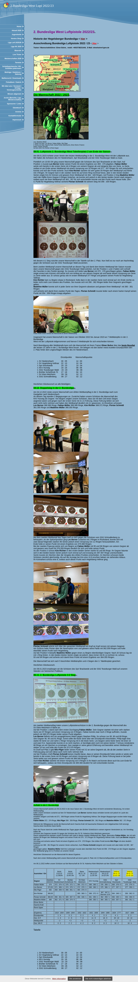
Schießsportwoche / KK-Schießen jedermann (11, 67)
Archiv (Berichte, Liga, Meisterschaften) (12, 99)
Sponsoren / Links (14, 104)
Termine (18, 63)
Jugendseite (16, 35)
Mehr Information (59, 979)
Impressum (17, 120)
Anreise (18, 112)
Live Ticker (17, 55)
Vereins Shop (16, 39)
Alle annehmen (75, 979)
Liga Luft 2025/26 (14, 43)
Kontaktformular (15, 116)
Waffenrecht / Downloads (11, 78)
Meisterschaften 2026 (13, 59)
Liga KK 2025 (16, 47)
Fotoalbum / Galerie (13, 82)
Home (19, 26)
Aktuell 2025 (16, 30)
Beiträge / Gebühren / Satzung (13, 73)
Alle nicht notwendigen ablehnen (98, 979)
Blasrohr (18, 51)
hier (83, 38)
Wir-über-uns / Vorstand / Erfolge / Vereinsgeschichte (11, 88)
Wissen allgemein (14, 94)
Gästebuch (17, 108)
